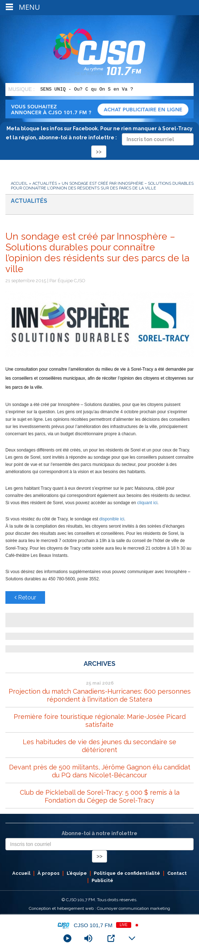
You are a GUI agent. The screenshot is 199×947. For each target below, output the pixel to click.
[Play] (67, 938)
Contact (177, 873)
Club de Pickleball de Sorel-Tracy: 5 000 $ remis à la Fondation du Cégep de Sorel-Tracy (100, 796)
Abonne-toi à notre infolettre (99, 833)
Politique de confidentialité (127, 873)
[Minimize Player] (132, 938)
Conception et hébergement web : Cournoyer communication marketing (99, 908)
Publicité (102, 880)
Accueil (19, 183)
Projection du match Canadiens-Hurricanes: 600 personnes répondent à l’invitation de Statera (100, 695)
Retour (25, 597)
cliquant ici (147, 502)
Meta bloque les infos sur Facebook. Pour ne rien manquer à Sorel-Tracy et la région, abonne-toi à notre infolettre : (100, 140)
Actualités (44, 183)
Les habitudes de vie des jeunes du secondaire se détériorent (99, 746)
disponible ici (112, 518)
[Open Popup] (111, 938)
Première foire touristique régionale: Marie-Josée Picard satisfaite (100, 720)
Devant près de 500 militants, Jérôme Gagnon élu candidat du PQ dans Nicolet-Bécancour (99, 771)
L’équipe (77, 873)
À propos (48, 873)
